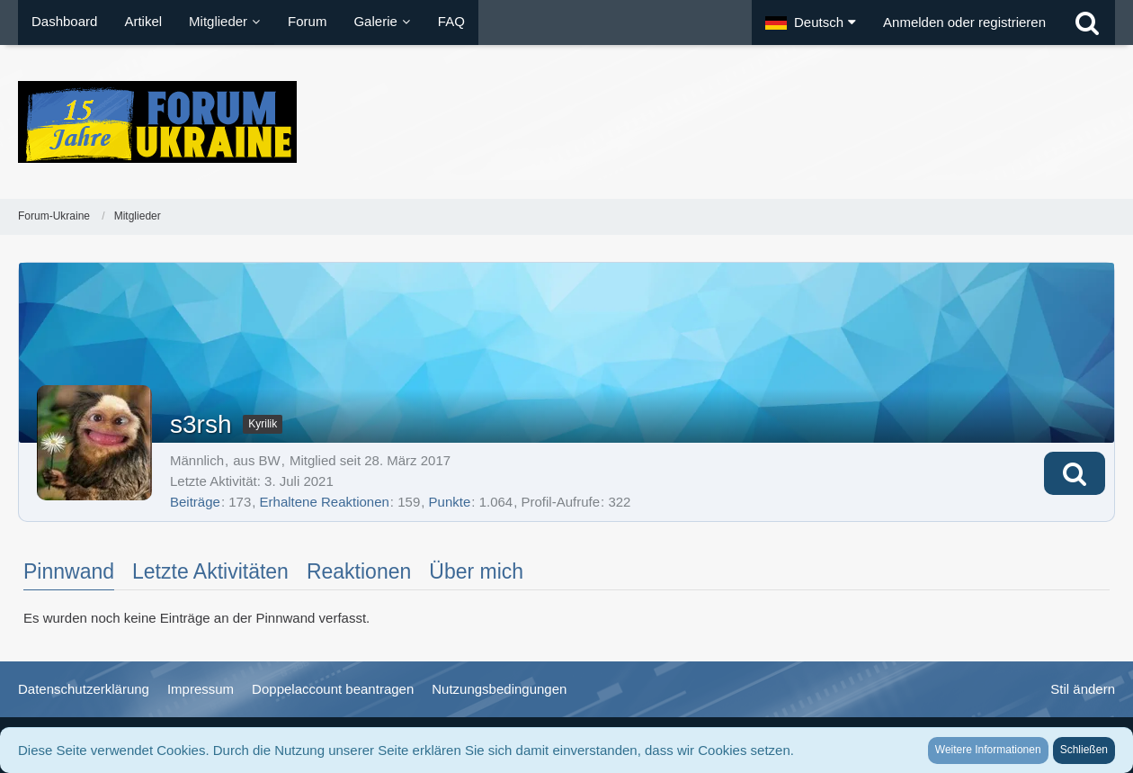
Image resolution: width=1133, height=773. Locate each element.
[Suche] (1087, 22)
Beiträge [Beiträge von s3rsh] (195, 501)
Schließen (1084, 749)
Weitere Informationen (988, 749)
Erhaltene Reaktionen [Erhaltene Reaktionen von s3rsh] (324, 501)
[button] (811, 22)
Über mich (476, 571)
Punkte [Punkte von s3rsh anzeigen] (450, 501)
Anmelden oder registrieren (964, 22)
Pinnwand (68, 571)
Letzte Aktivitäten (210, 571)
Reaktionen (359, 571)
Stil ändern (1082, 689)
